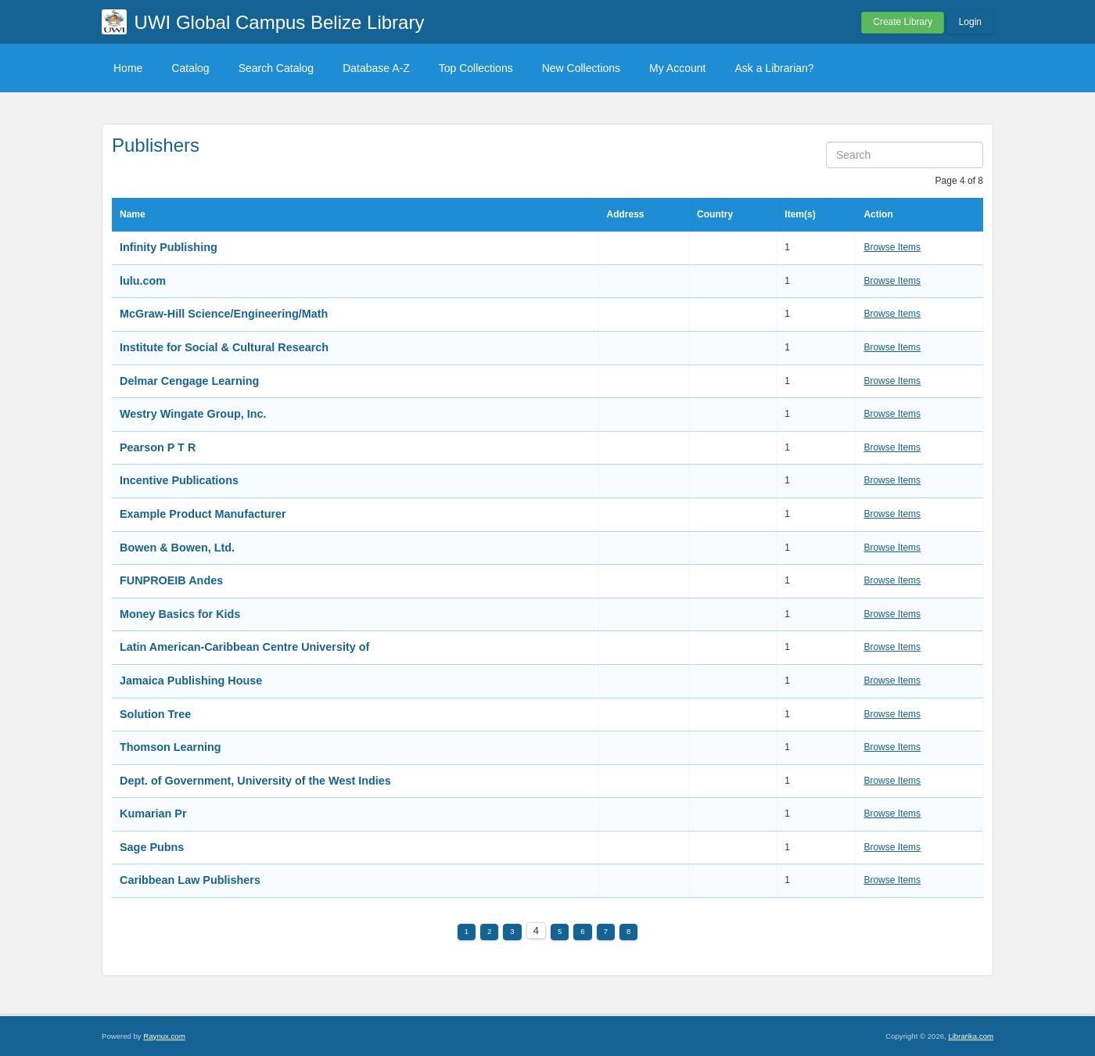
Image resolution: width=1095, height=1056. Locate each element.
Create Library (902, 21)
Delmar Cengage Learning (189, 381)
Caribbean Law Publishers (190, 880)
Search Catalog (276, 68)
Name (132, 214)
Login (970, 21)
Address (625, 214)
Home (127, 68)
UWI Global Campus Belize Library (280, 22)
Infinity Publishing (168, 247)
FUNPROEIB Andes (171, 580)
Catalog (190, 68)
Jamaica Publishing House (191, 680)
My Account (677, 68)
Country (715, 214)
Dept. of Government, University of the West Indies (255, 780)
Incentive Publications (179, 480)
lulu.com (143, 281)
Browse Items (892, 247)
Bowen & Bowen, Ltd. (177, 547)
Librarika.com (970, 1036)
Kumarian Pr (153, 813)
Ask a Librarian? (773, 68)
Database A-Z (376, 68)
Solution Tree (155, 714)
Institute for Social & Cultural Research (224, 347)
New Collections (581, 68)
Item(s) (799, 214)
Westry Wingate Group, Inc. (193, 414)
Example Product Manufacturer (203, 514)
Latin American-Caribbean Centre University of (244, 647)
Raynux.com (164, 1036)
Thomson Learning (170, 747)
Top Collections (476, 68)
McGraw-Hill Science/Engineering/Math (224, 313)
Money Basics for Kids (180, 614)
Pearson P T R (158, 447)
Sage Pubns (152, 847)
